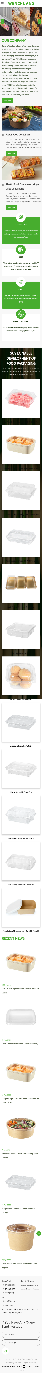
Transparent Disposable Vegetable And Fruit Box (21, 514)
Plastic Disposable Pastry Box (21, 792)
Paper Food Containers (18, 135)
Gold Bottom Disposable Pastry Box (21, 607)
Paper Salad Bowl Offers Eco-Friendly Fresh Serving (20, 1156)
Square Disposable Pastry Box (21, 699)
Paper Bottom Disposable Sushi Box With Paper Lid (21, 931)
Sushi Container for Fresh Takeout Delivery (20, 1043)
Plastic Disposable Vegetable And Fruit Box (21, 561)
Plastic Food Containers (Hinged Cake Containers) (23, 187)
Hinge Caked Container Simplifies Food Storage (18, 1210)
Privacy (21, 1370)
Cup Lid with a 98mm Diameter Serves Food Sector (20, 991)
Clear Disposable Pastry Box (21, 653)
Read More (7, 100)
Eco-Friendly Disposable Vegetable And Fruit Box (21, 422)
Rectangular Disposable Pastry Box (21, 838)
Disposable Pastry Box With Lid (21, 746)
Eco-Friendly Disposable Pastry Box (21, 884)
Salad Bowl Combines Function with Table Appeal (19, 1265)
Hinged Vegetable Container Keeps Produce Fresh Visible (20, 1101)
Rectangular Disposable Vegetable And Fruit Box (21, 468)
